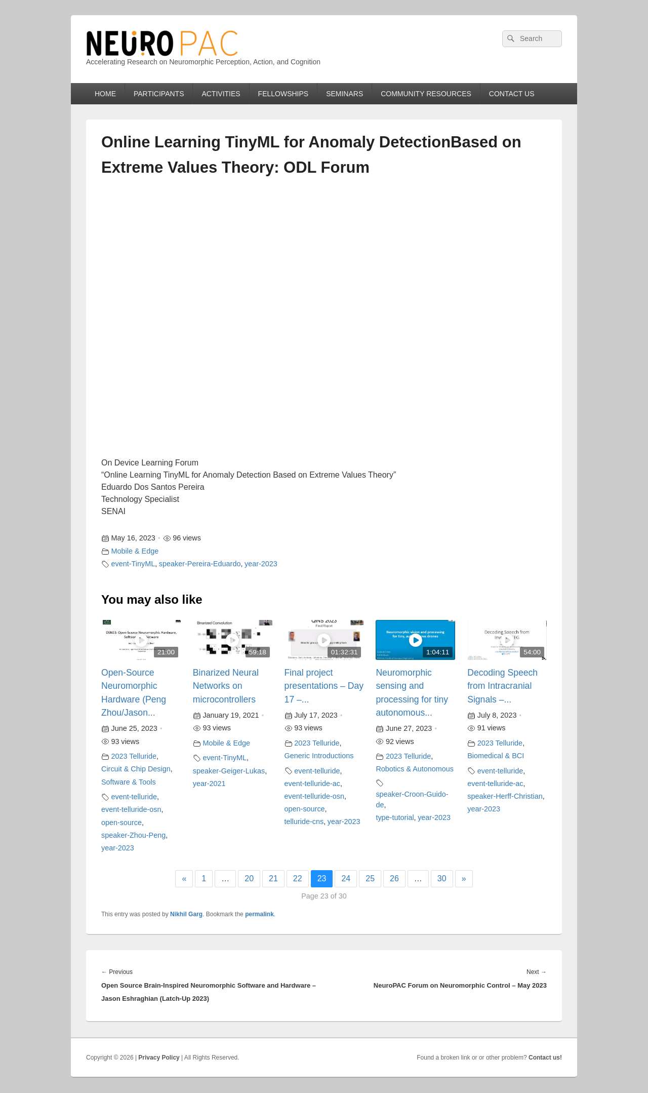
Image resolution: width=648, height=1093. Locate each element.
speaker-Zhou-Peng (133, 835)
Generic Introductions (319, 756)
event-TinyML (133, 564)
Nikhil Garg (186, 914)
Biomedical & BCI (495, 756)
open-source (121, 822)
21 (273, 878)
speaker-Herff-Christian (505, 796)
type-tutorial (395, 817)
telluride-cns (304, 821)
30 (442, 878)
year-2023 (261, 564)
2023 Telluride (133, 756)
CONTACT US (512, 94)
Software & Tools (128, 782)
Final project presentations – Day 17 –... (324, 686)
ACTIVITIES (220, 94)
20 (249, 878)
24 (345, 878)
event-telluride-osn (131, 809)
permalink (259, 914)
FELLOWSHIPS (283, 94)
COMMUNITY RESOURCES (426, 94)
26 (394, 878)
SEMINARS (344, 94)
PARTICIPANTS (159, 94)
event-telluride (134, 797)
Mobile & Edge (135, 551)
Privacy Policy (158, 1057)
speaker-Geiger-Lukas (229, 771)
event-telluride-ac (312, 783)
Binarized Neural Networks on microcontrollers (226, 686)
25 (370, 878)
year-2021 (209, 783)
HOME (105, 94)
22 (297, 878)
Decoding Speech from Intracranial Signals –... (502, 686)
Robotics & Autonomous (415, 769)
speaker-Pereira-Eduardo (200, 564)
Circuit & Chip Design (136, 769)
